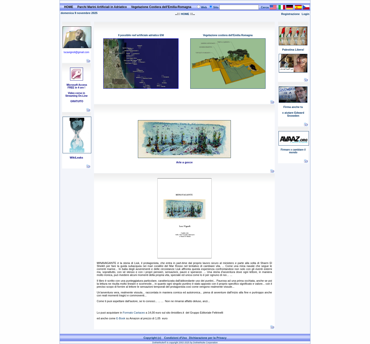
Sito (215, 7)
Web (204, 7)
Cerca (265, 7)
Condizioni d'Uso (175, 337)
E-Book (120, 318)
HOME (185, 13)
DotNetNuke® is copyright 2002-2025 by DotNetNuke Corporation (185, 342)
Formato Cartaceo (134, 312)
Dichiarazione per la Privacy (208, 337)
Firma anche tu (293, 106)
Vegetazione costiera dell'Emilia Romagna (228, 35)
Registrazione (290, 13)
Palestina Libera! (293, 49)
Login (305, 13)
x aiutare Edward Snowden (293, 114)
